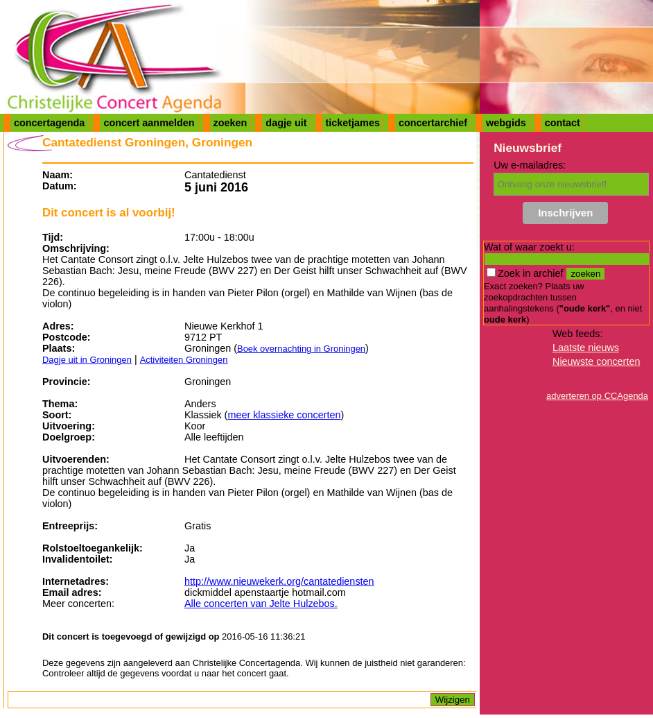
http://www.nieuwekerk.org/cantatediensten (279, 581)
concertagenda (49, 122)
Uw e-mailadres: (530, 165)
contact (562, 122)
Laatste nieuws (585, 347)
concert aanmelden (148, 122)
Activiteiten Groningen (184, 359)
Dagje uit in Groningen (87, 359)
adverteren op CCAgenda (597, 396)
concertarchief (433, 122)
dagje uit (285, 122)
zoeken (230, 122)
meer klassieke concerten (283, 414)
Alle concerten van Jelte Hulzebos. (261, 603)
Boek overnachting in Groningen (301, 348)
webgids (506, 122)
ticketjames (353, 122)
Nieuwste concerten (596, 361)
